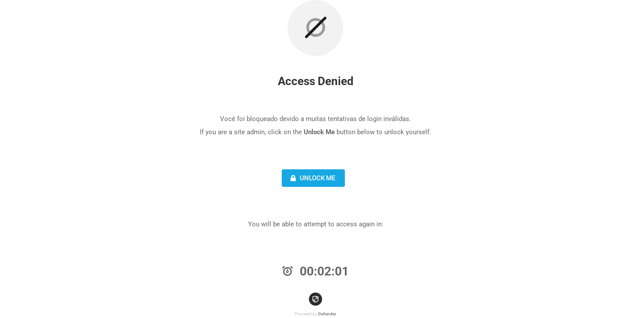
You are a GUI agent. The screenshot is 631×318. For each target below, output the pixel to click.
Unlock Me (311, 178)
